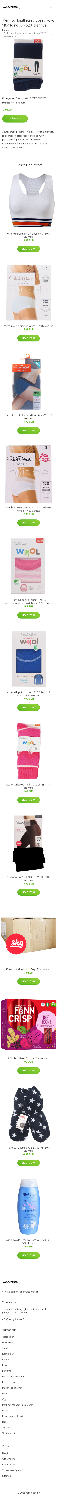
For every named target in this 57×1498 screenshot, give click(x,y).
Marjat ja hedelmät (12, 1387)
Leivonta (6, 1370)
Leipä (5, 1365)
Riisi (4, 1421)
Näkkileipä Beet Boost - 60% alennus (28, 1058)
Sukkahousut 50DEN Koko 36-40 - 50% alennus (28, 878)
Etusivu (6, 30)
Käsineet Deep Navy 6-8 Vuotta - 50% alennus (28, 1149)
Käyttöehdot (9, 1464)
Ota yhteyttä (9, 1458)
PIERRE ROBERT (38, 98)
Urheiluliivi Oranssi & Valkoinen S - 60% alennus (28, 235)
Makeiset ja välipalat (13, 1376)
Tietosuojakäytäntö (12, 1470)
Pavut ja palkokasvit (13, 1416)
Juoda (5, 1348)
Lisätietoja (15, 118)
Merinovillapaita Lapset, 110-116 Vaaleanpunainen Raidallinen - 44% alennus (28, 601)
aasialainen (8, 1336)
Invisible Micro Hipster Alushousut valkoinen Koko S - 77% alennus (28, 509)
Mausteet (7, 1393)
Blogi (5, 1453)
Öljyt (4, 1399)
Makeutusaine (9, 1382)
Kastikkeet (8, 1353)
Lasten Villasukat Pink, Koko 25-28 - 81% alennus (28, 786)
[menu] (51, 7)
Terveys (6, 1427)
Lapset (6, 1359)
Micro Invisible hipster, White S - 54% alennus (28, 326)
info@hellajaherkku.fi (13, 1319)
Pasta (5, 1410)
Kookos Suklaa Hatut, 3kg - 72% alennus (28, 969)
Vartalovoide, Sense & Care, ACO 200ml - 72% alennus (28, 1241)
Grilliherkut (7, 1342)
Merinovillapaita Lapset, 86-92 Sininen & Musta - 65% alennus (28, 694)
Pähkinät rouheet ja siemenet (17, 1404)
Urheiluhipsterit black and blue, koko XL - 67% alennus (28, 417)
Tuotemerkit (22, 98)
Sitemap (6, 1475)
